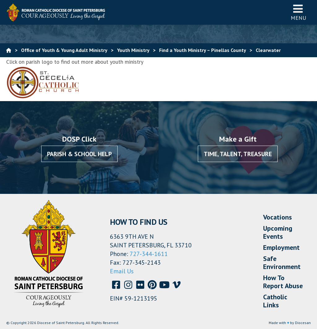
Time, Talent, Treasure (238, 154)
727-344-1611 (149, 254)
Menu (298, 12)
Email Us (122, 271)
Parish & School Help (79, 154)
